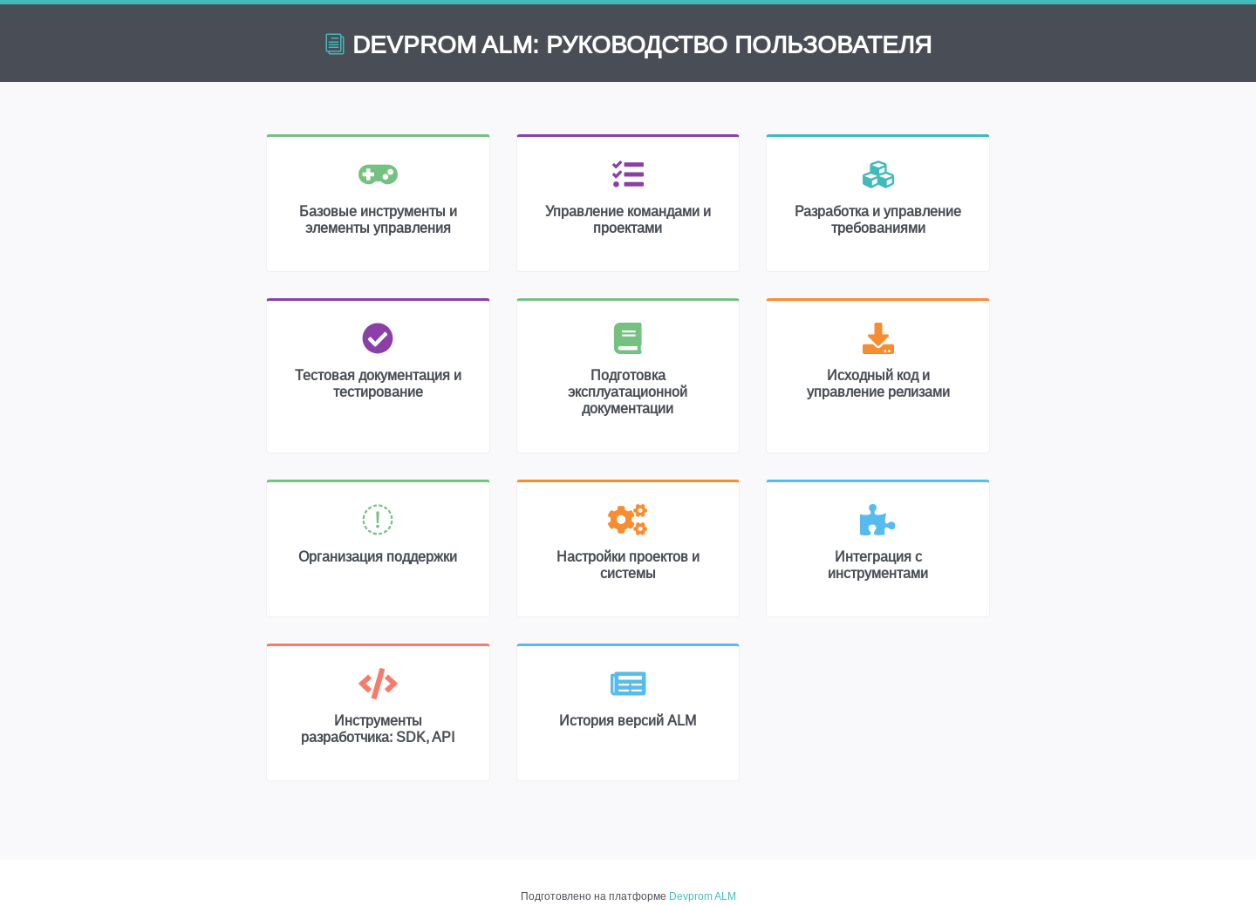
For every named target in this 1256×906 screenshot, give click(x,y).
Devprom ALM (702, 896)
